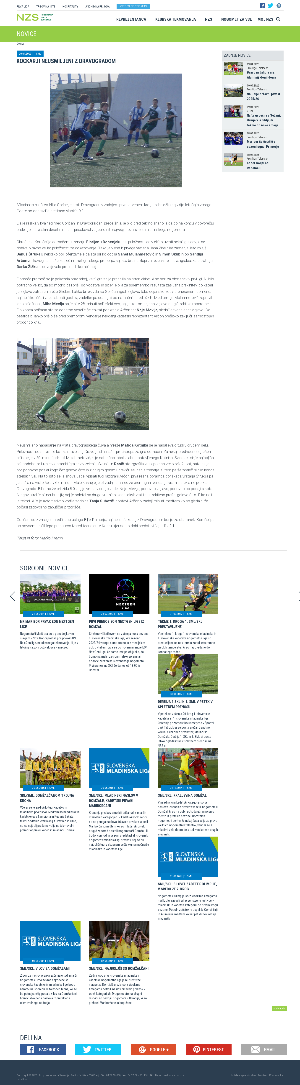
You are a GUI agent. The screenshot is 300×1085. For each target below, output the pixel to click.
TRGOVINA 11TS (45, 6)
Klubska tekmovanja (175, 19)
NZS (208, 19)
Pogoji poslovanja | (166, 1075)
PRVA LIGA (23, 6)
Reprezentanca (131, 19)
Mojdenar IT (264, 1075)
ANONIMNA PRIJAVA (97, 6)
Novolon (279, 1075)
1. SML (37, 53)
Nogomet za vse (236, 19)
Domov (20, 43)
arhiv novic (279, 1008)
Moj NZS (265, 19)
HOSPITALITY (70, 6)
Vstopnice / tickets (133, 6)
